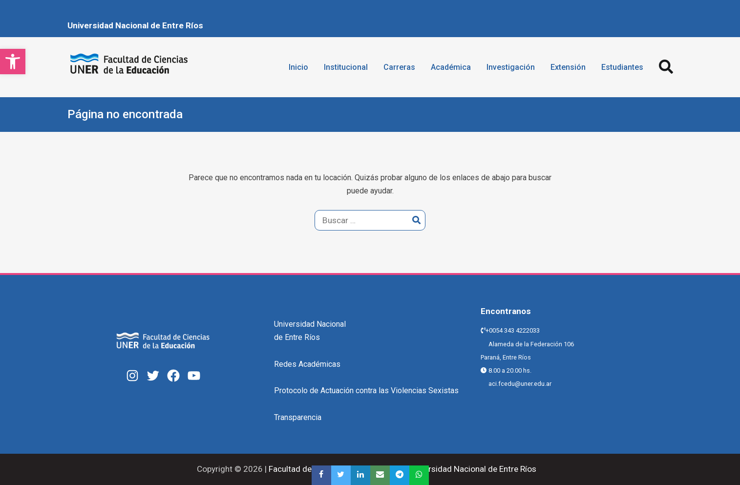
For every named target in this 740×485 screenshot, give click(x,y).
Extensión (568, 67)
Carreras (399, 67)
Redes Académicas (307, 364)
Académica (451, 67)
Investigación (510, 67)
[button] (12, 61)
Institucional (346, 67)
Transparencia (297, 417)
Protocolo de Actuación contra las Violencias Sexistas (366, 390)
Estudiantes (622, 67)
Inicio (298, 67)
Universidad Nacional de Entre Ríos (135, 25)
